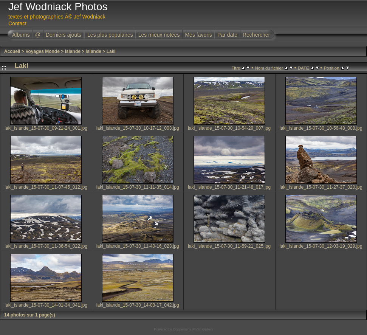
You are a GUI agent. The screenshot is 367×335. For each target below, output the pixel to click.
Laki (111, 51)
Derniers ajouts (63, 35)
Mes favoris (198, 35)
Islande (73, 51)
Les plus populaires (110, 35)
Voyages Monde (42, 51)
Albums (21, 35)
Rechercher (256, 35)
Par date (227, 35)
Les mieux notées (159, 35)
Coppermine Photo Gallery (193, 329)
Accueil (12, 51)
